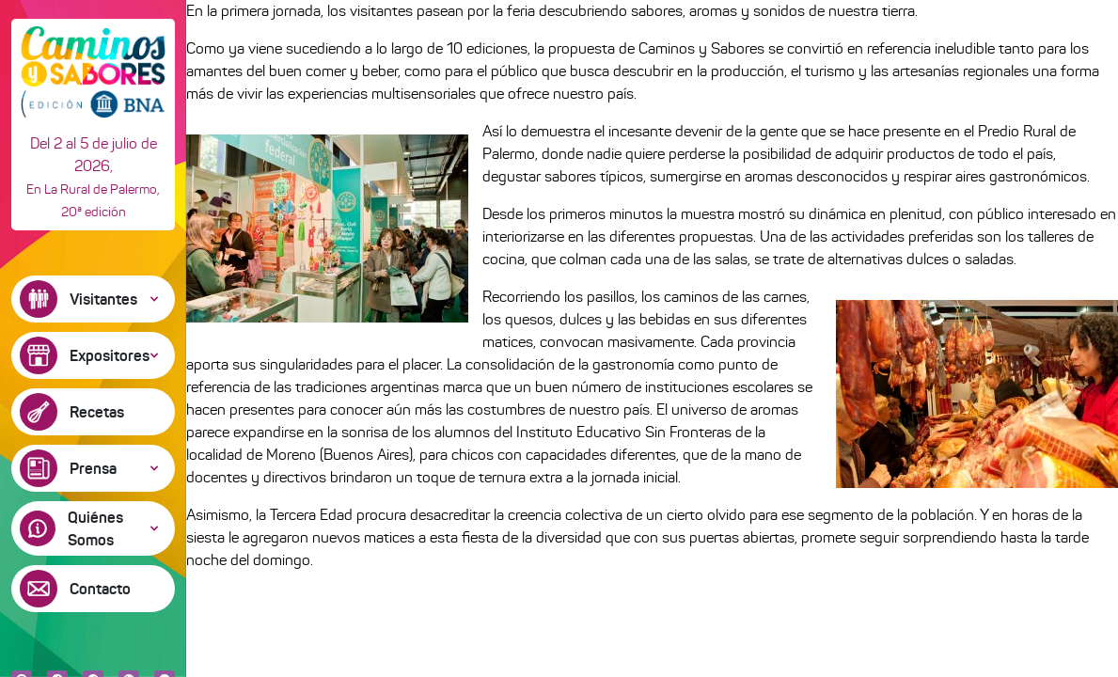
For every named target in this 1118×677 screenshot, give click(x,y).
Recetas (97, 411)
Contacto (100, 588)
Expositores (110, 355)
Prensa (93, 468)
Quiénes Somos (95, 528)
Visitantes (103, 299)
